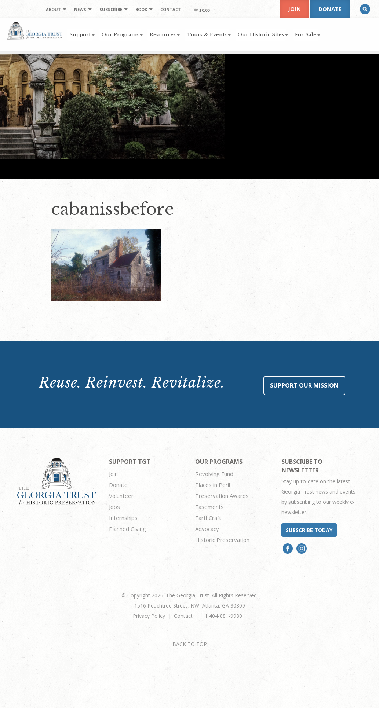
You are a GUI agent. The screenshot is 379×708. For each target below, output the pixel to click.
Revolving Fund (214, 473)
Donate (330, 8)
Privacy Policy (149, 615)
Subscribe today (309, 530)
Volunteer (121, 495)
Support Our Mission (304, 385)
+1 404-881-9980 (221, 615)
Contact (183, 615)
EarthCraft (208, 517)
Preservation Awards (222, 495)
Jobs (114, 506)
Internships (123, 517)
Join (294, 8)
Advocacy (207, 528)
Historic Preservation (222, 539)
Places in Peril (212, 484)
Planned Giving (127, 528)
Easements (209, 506)
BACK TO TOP (189, 644)
